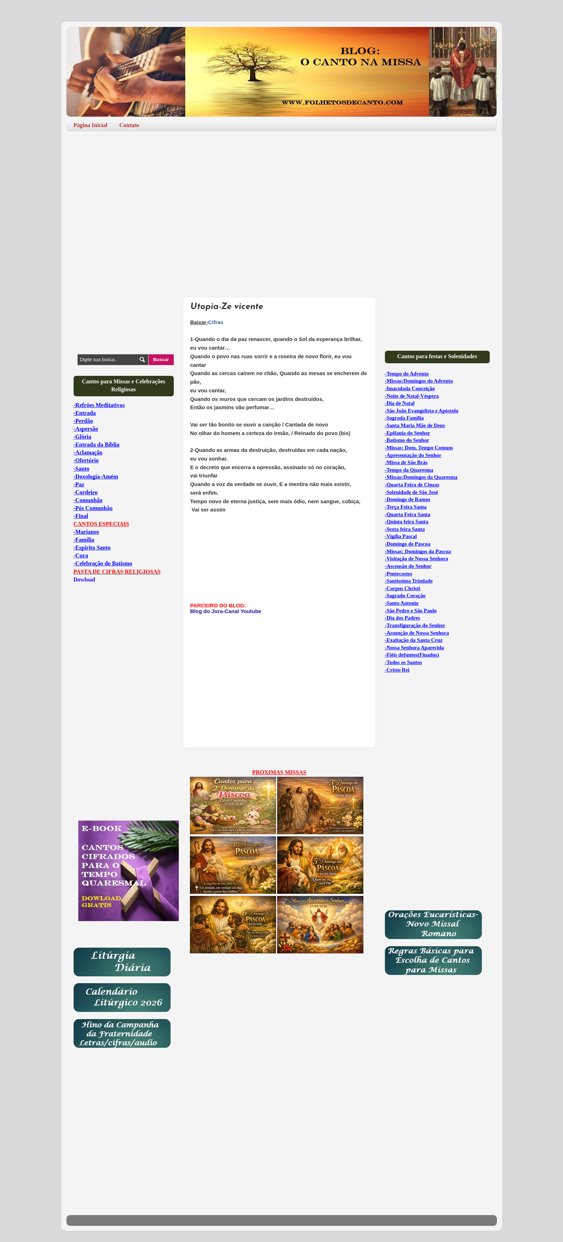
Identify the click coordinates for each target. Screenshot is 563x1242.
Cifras (215, 322)
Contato (129, 125)
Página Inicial (91, 125)
